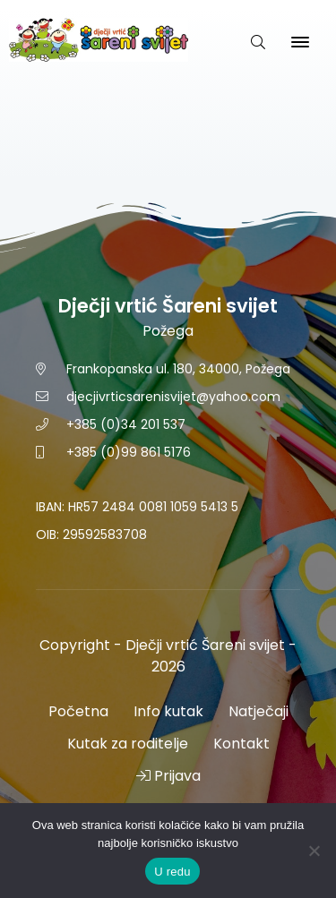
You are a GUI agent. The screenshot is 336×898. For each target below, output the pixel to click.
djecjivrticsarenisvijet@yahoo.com (173, 397)
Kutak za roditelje (127, 743)
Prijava (168, 775)
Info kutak (168, 711)
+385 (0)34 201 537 (125, 424)
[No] (314, 851)
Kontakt (241, 743)
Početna (78, 711)
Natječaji (258, 711)
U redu (172, 871)
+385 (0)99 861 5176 (128, 452)
